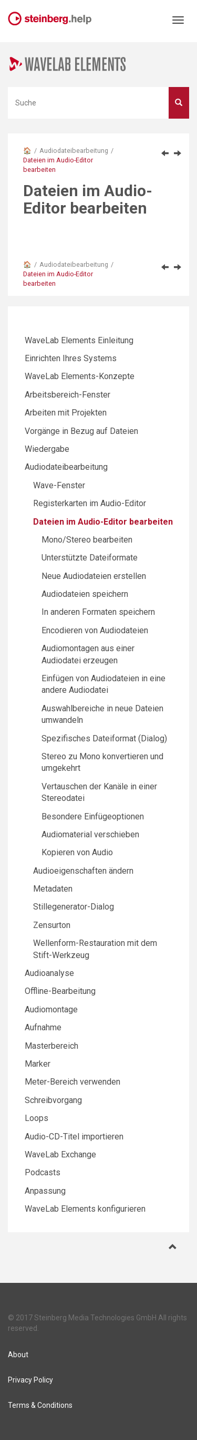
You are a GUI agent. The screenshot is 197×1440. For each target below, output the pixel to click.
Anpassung (45, 1191)
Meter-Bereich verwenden (72, 1082)
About (18, 1354)
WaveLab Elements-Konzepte (79, 376)
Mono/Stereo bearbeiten (87, 540)
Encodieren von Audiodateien (95, 630)
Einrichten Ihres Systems (71, 358)
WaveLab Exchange (60, 1154)
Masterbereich (51, 1046)
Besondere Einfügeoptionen (93, 816)
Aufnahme (43, 1027)
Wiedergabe (47, 449)
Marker (37, 1064)
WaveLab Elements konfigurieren (85, 1209)
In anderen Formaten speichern (98, 612)
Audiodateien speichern (85, 594)
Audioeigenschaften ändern (83, 871)
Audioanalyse (49, 973)
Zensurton (51, 925)
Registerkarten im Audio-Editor (89, 503)
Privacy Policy (30, 1380)
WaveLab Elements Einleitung (79, 340)
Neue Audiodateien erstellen (94, 576)
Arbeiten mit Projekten (66, 413)
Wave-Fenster (59, 485)
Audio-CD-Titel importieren (74, 1137)
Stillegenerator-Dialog (73, 907)
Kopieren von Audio (77, 852)
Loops (36, 1118)
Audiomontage (51, 1009)
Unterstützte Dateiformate (90, 558)
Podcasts (42, 1172)
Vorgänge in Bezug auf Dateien (81, 431)
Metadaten (52, 889)
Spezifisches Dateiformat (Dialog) (104, 738)
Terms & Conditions (40, 1405)
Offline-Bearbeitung (60, 991)
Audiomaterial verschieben (90, 834)
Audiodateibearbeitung (73, 150)
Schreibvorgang (53, 1100)
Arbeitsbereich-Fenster (67, 395)
